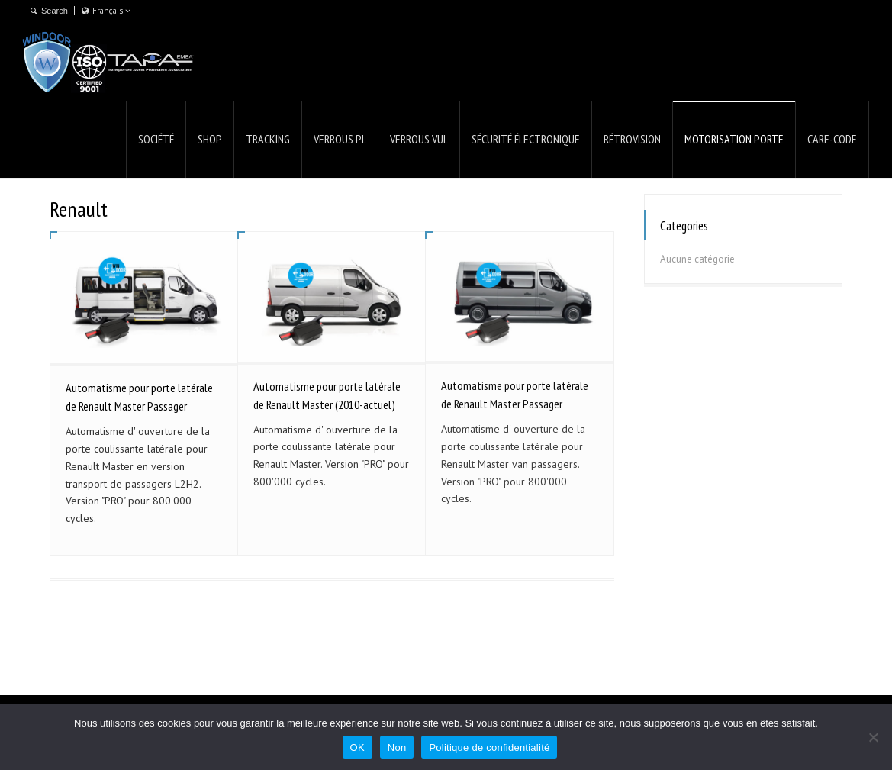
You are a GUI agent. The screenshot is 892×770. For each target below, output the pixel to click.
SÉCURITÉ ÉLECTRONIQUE (526, 139)
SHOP (210, 139)
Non (397, 747)
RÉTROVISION (632, 139)
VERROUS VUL (419, 139)
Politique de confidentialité (489, 747)
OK (357, 747)
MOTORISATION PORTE (734, 139)
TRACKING (268, 139)
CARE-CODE (832, 139)
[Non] (873, 737)
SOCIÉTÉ (156, 139)
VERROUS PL (340, 139)
